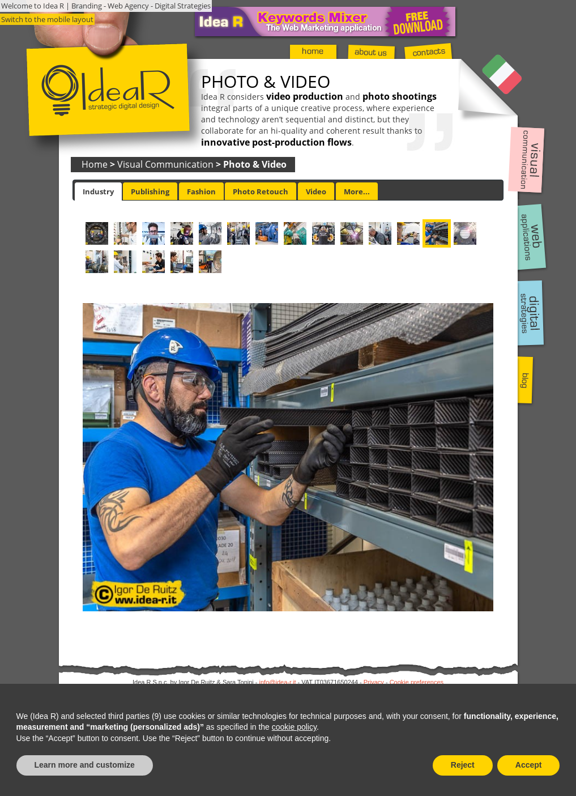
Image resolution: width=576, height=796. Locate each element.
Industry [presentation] (98, 191)
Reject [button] (463, 764)
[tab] (98, 191)
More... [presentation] (357, 191)
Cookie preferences (416, 682)
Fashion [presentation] (201, 191)
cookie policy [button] (294, 726)
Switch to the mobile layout (47, 19)
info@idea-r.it (277, 682)
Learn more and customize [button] (85, 764)
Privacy (374, 682)
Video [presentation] (316, 191)
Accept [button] (528, 764)
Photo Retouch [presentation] (260, 191)
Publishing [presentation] (150, 191)
